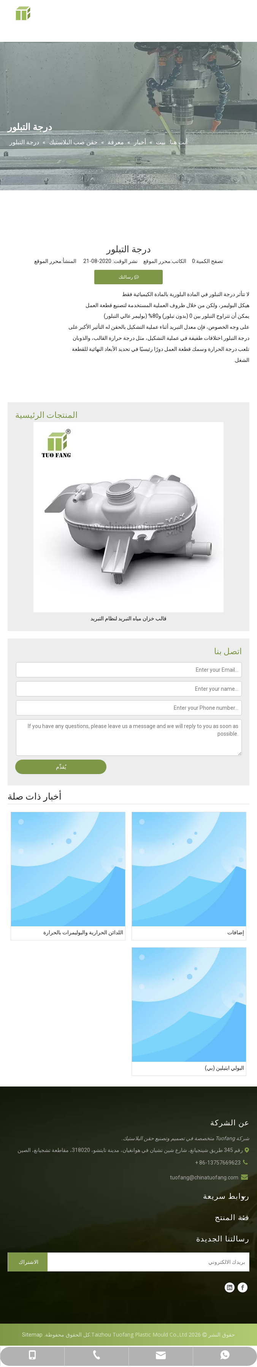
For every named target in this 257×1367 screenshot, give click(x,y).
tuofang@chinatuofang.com (204, 1177)
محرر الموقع (48, 261)
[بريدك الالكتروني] (150, 1262)
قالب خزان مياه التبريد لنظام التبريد (128, 618)
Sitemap (32, 1335)
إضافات (235, 932)
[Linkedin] (230, 1287)
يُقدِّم (61, 767)
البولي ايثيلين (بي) (224, 1068)
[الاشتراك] (28, 1261)
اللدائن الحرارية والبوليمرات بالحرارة (83, 932)
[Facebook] (242, 1287)
